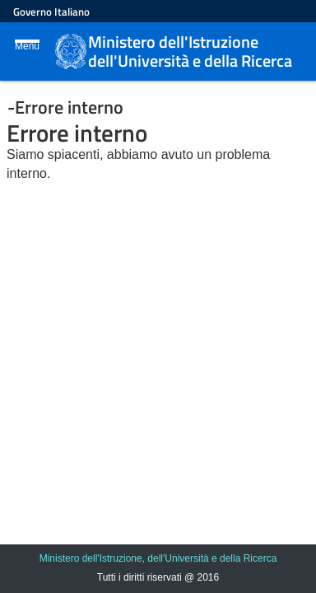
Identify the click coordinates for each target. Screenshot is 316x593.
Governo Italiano (51, 11)
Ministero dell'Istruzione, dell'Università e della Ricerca (158, 558)
